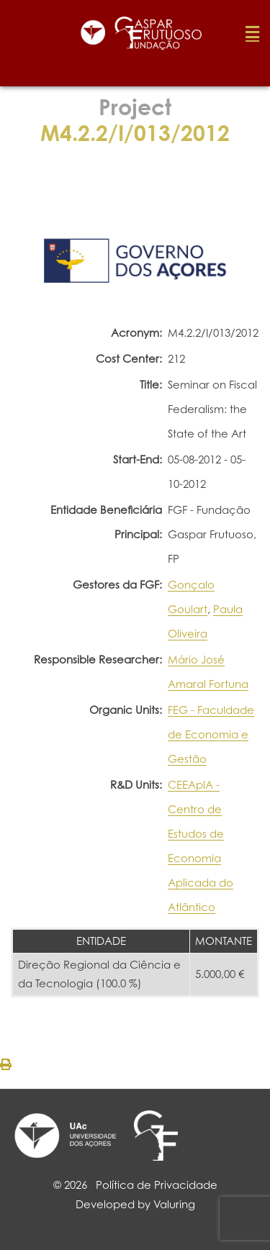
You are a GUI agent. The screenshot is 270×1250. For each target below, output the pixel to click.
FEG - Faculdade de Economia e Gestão (211, 734)
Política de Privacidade (156, 1185)
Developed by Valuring (135, 1204)
